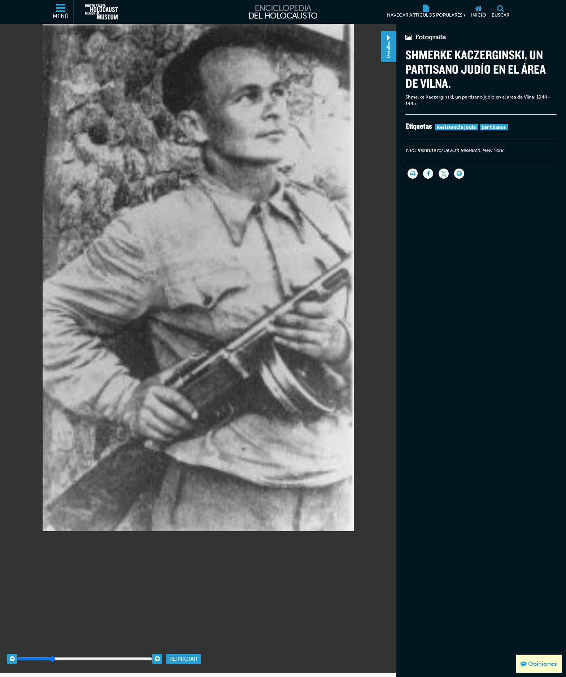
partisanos (494, 127)
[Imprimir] (413, 174)
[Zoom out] (12, 649)
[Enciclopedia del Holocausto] (283, 11)
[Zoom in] (157, 649)
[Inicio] (478, 12)
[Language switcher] (459, 174)
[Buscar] (500, 12)
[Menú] (61, 12)
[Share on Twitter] (444, 174)
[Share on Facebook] (428, 174)
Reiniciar (183, 648)
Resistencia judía (456, 127)
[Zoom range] (84, 649)
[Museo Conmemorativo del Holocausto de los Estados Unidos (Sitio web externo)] (101, 12)
